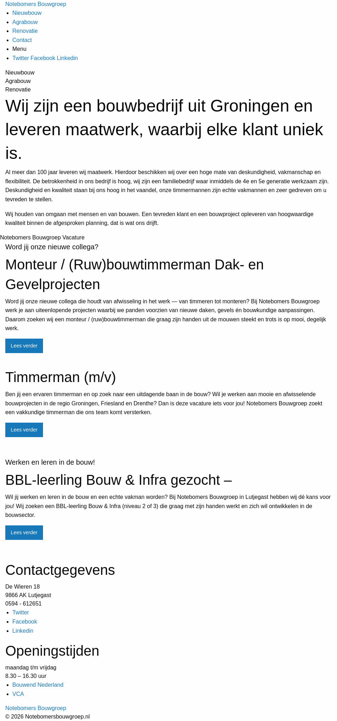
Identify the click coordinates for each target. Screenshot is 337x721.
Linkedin (67, 58)
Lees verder (24, 345)
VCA (18, 694)
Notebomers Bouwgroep (35, 4)
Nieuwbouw (27, 13)
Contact (22, 40)
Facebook (43, 58)
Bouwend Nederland (37, 685)
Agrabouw (25, 22)
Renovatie (25, 31)
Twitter (20, 58)
